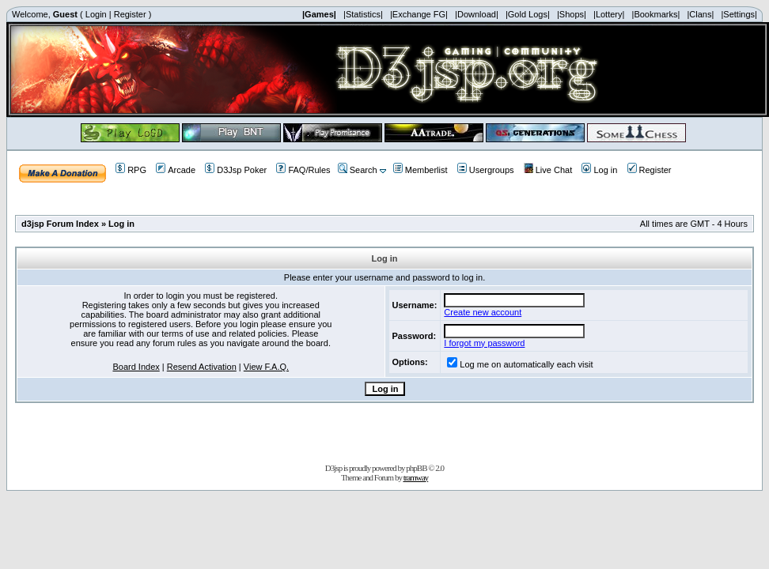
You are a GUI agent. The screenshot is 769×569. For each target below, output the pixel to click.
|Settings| (738, 14)
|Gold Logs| (528, 14)
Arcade (175, 170)
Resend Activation (202, 366)
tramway (415, 477)
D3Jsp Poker (236, 170)
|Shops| (571, 14)
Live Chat (548, 170)
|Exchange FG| (419, 14)
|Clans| (700, 14)
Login (96, 14)
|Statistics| (363, 14)
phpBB (416, 468)
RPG (131, 170)
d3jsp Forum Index (60, 223)
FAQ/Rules (303, 170)
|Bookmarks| (656, 14)
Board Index (135, 366)
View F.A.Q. (266, 366)
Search (357, 170)
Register (130, 14)
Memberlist (420, 170)
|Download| (476, 14)
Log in (599, 170)
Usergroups (485, 170)
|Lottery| (608, 14)
